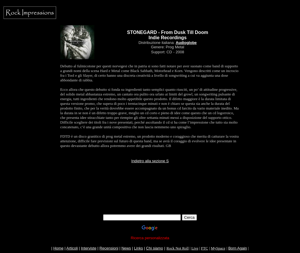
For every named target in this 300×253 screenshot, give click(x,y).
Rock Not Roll (177, 248)
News (126, 248)
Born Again (237, 248)
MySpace (218, 248)
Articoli (72, 248)
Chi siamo (154, 248)
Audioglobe (186, 42)
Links (138, 248)
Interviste (88, 248)
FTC (204, 248)
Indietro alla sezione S (150, 161)
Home (58, 248)
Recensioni (109, 248)
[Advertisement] (150, 201)
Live (194, 248)
